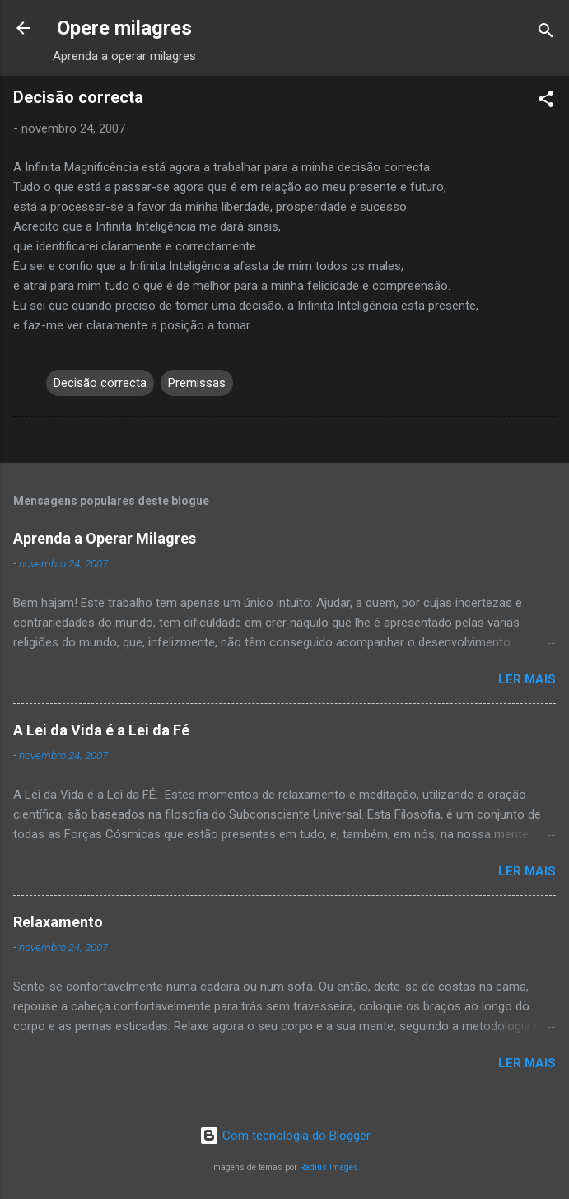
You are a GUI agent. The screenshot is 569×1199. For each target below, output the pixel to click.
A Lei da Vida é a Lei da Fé (101, 730)
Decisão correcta (100, 383)
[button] (546, 101)
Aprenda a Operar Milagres (104, 538)
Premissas (197, 383)
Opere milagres (124, 28)
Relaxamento (58, 922)
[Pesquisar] (546, 33)
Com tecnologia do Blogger (285, 1135)
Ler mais (527, 679)
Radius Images (329, 1167)
